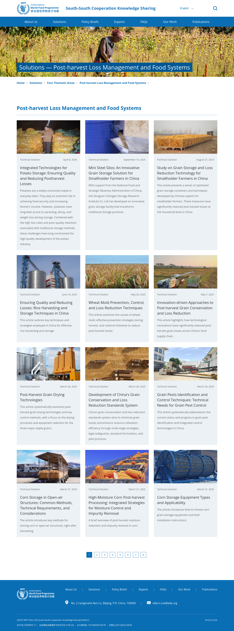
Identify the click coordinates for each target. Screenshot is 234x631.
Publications (200, 22)
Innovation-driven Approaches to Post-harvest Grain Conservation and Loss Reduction (185, 308)
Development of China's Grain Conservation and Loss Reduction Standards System (114, 400)
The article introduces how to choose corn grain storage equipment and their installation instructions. (183, 515)
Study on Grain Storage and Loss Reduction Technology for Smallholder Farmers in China (185, 173)
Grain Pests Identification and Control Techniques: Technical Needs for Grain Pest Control (182, 400)
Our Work (170, 22)
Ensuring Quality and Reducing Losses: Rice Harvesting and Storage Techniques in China (46, 308)
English (184, 8)
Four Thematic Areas (61, 83)
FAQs (144, 22)
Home (21, 83)
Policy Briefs (90, 22)
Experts (119, 22)
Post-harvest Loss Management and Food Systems (113, 83)
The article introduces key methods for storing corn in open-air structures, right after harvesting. (48, 525)
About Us (31, 22)
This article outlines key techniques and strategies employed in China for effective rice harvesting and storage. (46, 325)
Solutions (36, 83)
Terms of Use (211, 620)
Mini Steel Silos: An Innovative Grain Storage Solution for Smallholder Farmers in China (114, 173)
